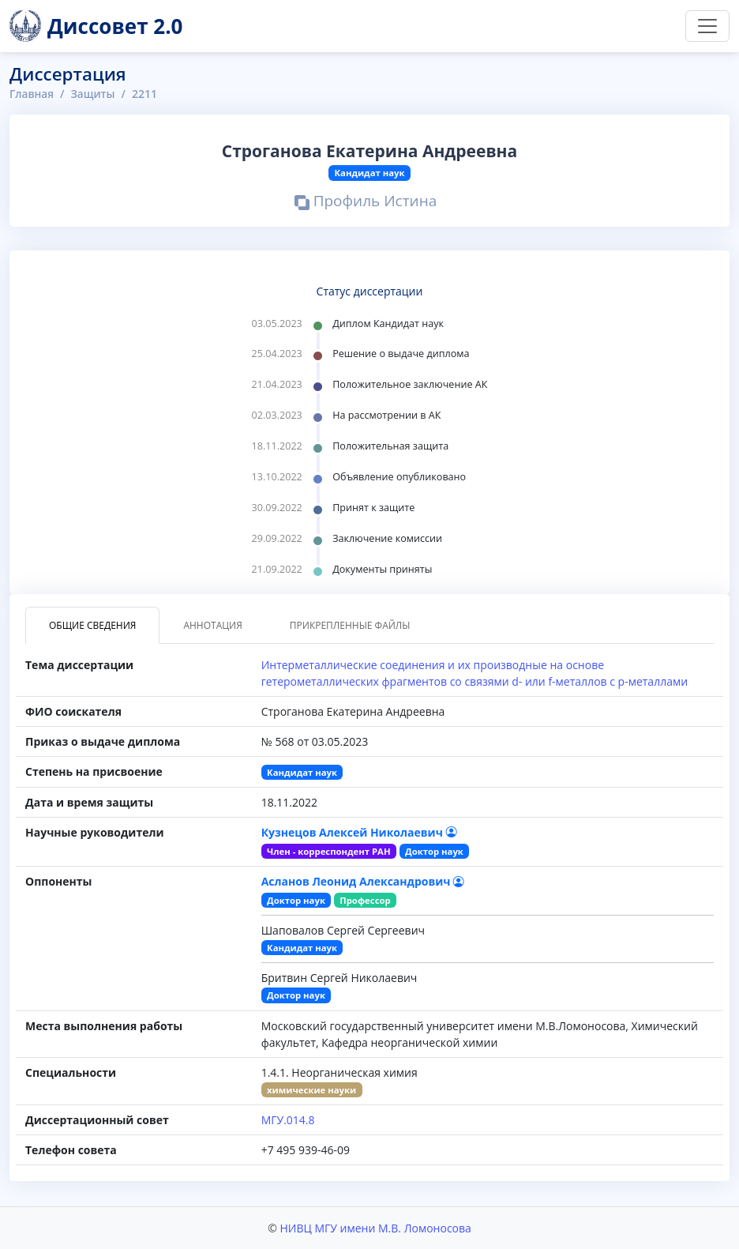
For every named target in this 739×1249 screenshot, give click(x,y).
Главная (32, 93)
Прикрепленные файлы (350, 625)
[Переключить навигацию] (707, 26)
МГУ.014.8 (288, 1119)
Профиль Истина (366, 203)
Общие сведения (92, 625)
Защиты (95, 93)
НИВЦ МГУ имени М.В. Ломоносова (375, 1228)
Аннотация (212, 625)
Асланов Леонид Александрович (362, 881)
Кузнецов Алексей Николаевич (359, 832)
